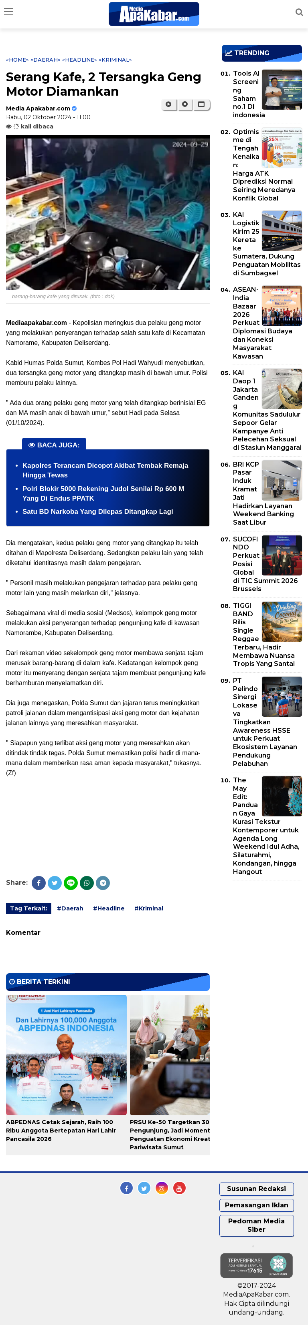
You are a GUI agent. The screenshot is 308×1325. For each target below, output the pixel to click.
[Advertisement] (265, 932)
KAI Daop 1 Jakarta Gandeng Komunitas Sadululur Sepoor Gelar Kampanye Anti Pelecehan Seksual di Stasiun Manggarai (267, 410)
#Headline (109, 908)
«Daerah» (45, 59)
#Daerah (70, 908)
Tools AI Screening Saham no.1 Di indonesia (249, 94)
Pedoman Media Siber (256, 1225)
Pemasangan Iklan (256, 1205)
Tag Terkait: (28, 908)
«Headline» (79, 59)
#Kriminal (148, 908)
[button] (201, 104)
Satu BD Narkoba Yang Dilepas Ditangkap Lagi (97, 511)
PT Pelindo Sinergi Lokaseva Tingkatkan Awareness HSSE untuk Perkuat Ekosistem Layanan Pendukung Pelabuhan (265, 722)
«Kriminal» (115, 59)
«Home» (17, 59)
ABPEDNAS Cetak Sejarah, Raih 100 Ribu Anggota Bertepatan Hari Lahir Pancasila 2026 (61, 1131)
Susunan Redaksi (256, 1189)
